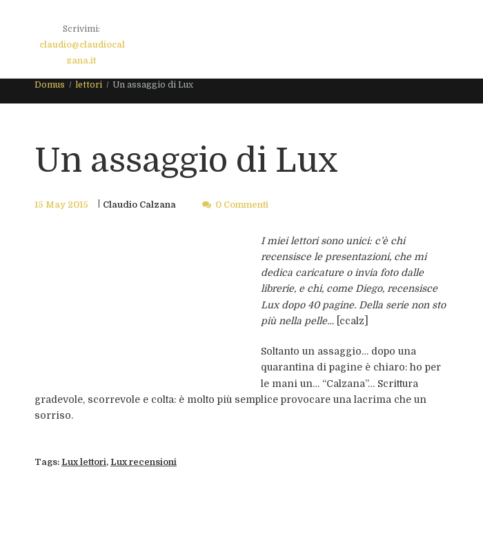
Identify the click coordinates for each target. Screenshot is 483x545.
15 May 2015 (61, 205)
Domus (49, 85)
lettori (88, 85)
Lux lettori (83, 462)
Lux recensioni (143, 462)
